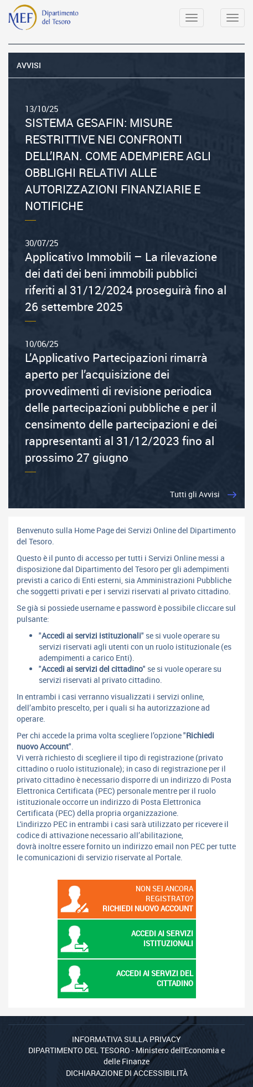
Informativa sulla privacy (126, 1039)
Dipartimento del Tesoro (79, 1050)
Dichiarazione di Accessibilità (127, 1073)
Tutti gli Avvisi (195, 494)
